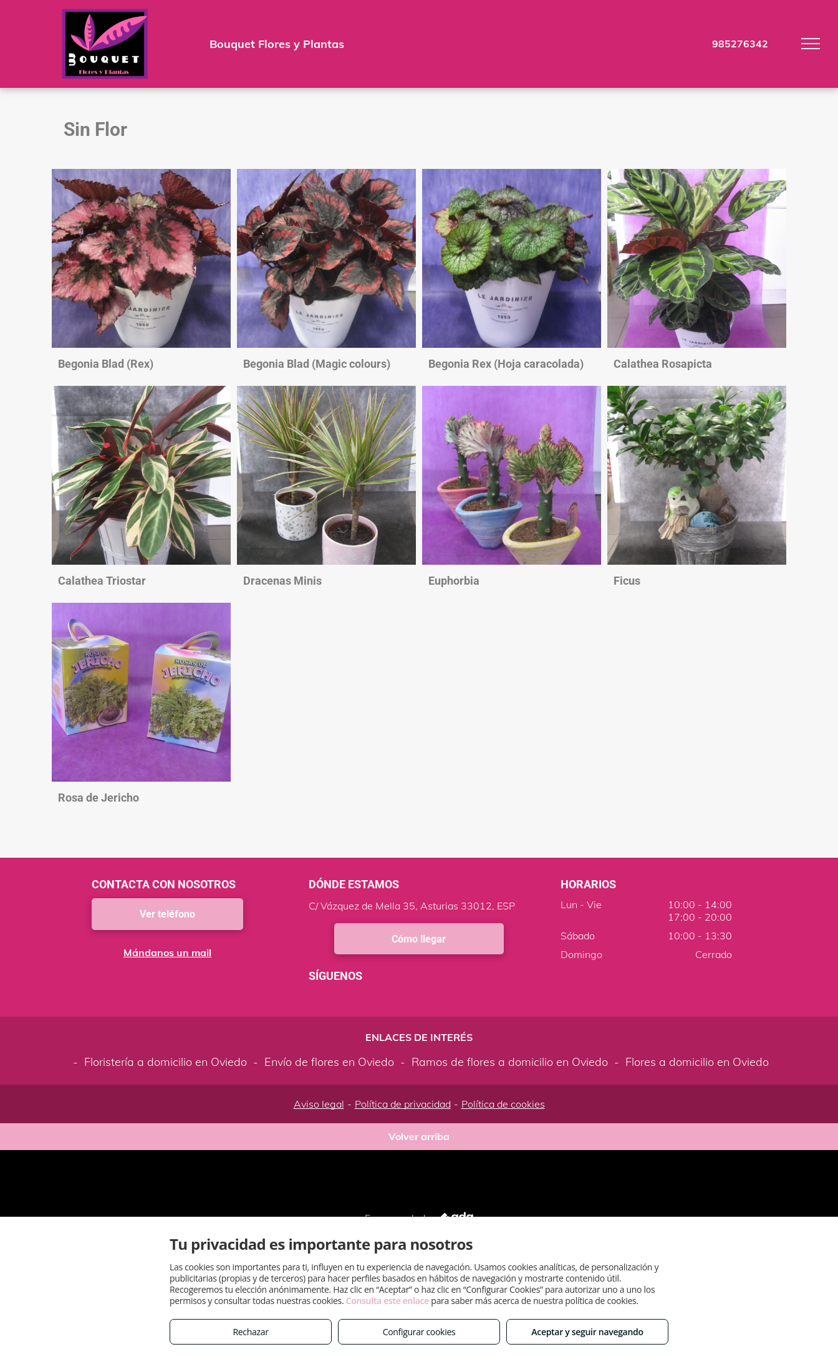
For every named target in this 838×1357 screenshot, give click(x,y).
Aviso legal (319, 1104)
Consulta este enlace (387, 1301)
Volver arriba (419, 1136)
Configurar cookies (419, 1332)
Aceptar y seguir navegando (587, 1332)
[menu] (810, 43)
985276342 (740, 43)
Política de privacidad (403, 1104)
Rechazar (250, 1332)
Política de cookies (503, 1104)
